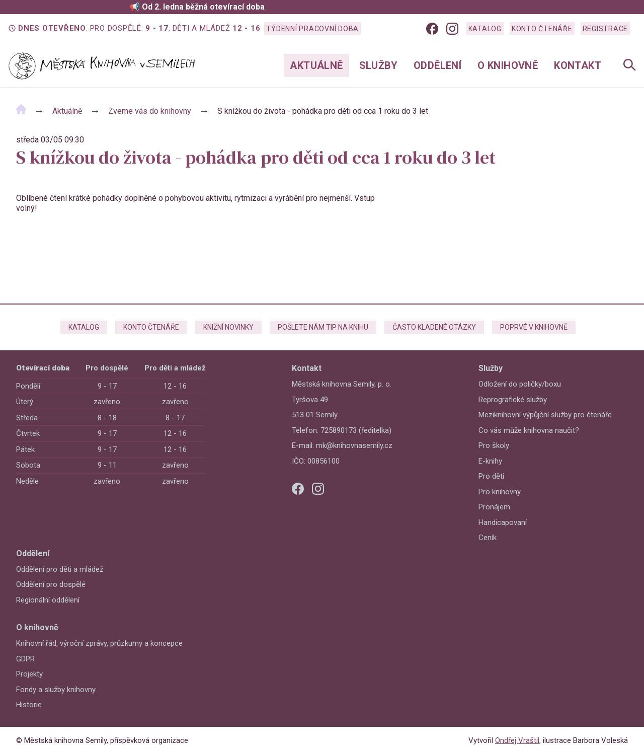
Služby (378, 65)
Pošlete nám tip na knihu (323, 327)
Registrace (605, 29)
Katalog (485, 29)
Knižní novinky (228, 327)
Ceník (487, 537)
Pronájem (494, 506)
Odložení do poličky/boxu (519, 384)
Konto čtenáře (542, 29)
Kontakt (577, 65)
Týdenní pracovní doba (312, 29)
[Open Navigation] (629, 65)
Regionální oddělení (47, 600)
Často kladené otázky (434, 327)
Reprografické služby (512, 399)
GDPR (25, 658)
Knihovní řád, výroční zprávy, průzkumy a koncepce (99, 643)
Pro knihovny (499, 491)
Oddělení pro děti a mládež (59, 569)
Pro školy (493, 445)
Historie (29, 704)
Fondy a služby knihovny (56, 689)
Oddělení (437, 65)
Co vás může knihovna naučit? (528, 430)
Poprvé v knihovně (534, 327)
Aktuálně (316, 65)
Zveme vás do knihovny (149, 111)
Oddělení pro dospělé (51, 584)
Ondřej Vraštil (517, 740)
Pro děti (491, 476)
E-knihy (490, 461)
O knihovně (507, 65)
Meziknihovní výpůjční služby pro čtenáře (545, 414)
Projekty (29, 673)
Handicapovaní (502, 522)
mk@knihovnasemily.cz (354, 445)
